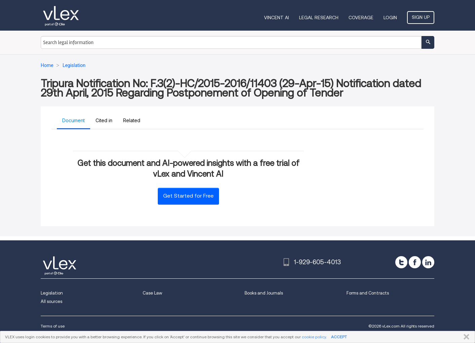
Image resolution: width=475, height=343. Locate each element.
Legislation (52, 293)
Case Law (152, 293)
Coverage (361, 17)
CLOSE (465, 337)
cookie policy (314, 337)
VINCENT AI (276, 17)
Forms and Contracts (367, 293)
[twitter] (401, 262)
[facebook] (415, 262)
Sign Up (421, 17)
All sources (51, 301)
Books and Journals (264, 293)
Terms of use (53, 326)
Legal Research (318, 17)
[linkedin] (428, 262)
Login (390, 17)
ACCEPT (339, 337)
